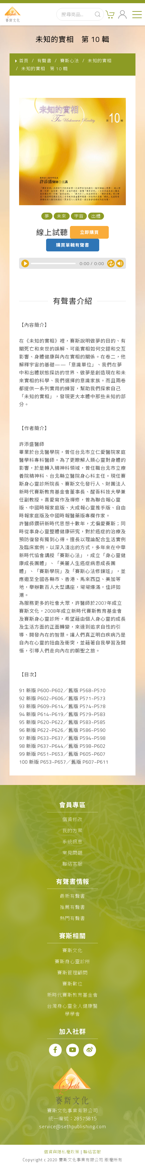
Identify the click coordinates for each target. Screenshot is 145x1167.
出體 (96, 216)
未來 (61, 216)
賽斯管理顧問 (72, 972)
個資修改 (72, 819)
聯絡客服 (72, 864)
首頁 (24, 60)
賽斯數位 (72, 983)
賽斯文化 (72, 950)
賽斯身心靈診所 (72, 961)
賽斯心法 (69, 60)
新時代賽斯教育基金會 (72, 995)
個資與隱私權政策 (61, 1152)
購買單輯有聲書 (72, 245)
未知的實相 (100, 60)
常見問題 (72, 852)
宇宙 (79, 216)
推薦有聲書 (72, 907)
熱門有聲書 (72, 918)
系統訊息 (72, 841)
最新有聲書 (72, 896)
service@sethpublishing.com (72, 1126)
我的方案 (72, 830)
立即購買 (89, 232)
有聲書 (44, 60)
